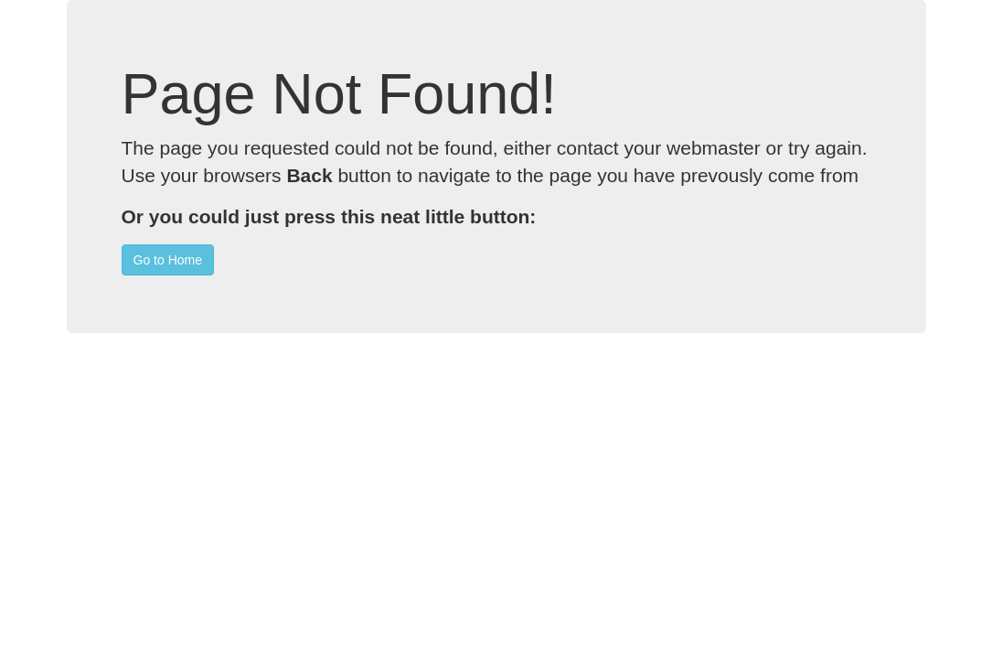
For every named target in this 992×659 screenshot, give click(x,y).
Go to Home (167, 260)
